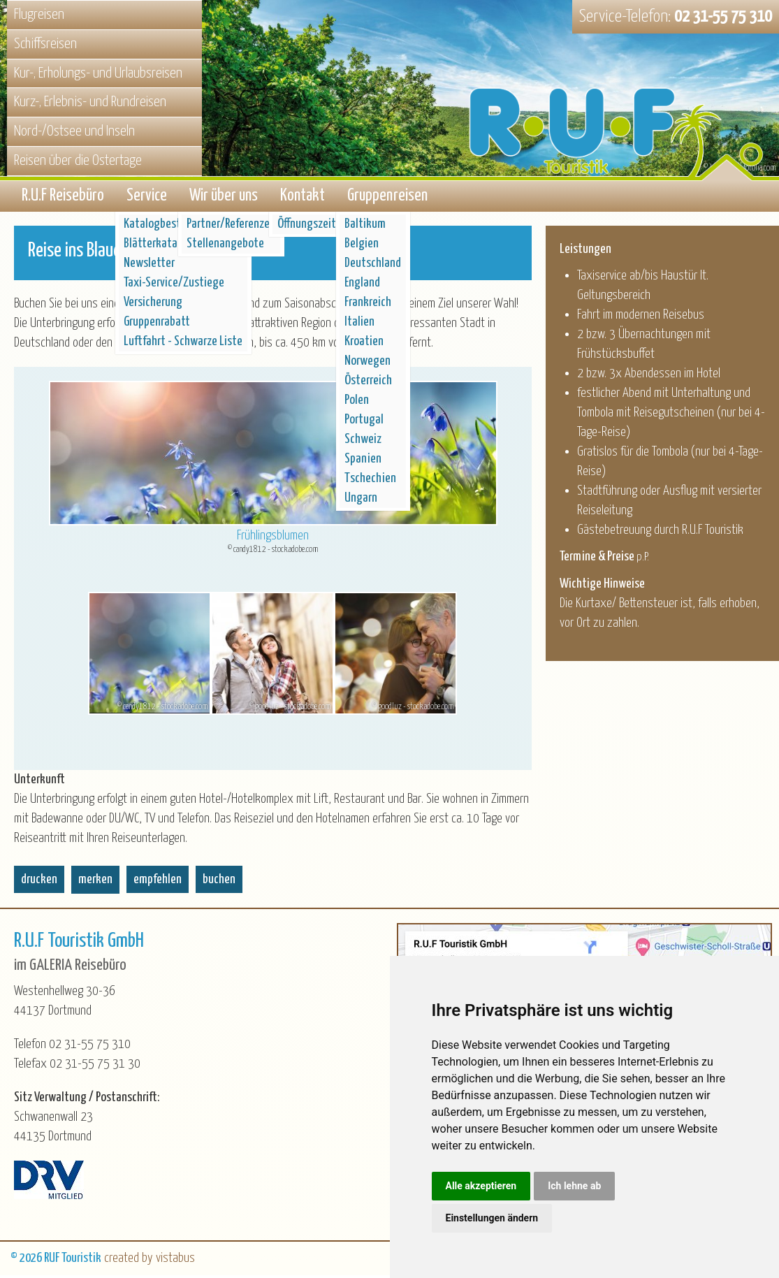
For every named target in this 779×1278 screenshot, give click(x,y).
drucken (39, 882)
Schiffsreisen (45, 44)
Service (146, 197)
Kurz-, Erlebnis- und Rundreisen (90, 102)
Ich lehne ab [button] (574, 1185)
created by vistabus (149, 1261)
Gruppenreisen (387, 197)
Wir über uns (223, 197)
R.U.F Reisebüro (63, 197)
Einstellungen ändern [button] (492, 1217)
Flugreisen (39, 15)
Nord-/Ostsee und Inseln (74, 131)
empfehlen (157, 882)
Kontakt (302, 197)
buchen (219, 882)
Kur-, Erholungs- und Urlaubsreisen (98, 73)
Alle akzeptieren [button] (481, 1185)
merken (95, 882)
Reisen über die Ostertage (78, 161)
